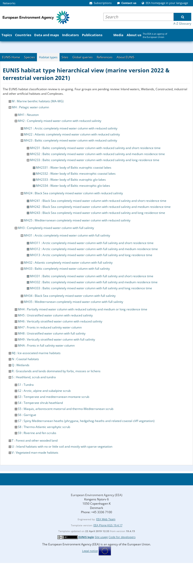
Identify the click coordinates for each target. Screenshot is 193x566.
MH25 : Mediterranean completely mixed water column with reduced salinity (77, 220)
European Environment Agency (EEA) (96, 495)
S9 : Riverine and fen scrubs (37, 433)
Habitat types (48, 57)
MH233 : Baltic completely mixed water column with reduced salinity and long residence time (94, 160)
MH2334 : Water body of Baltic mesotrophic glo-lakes (73, 185)
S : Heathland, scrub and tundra (34, 377)
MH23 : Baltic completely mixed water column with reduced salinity (70, 140)
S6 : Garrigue (27, 415)
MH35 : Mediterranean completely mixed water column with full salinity (73, 302)
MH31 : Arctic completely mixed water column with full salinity (67, 235)
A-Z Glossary (182, 23)
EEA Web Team (105, 519)
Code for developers (122, 537)
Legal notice (90, 551)
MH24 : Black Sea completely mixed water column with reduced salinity (73, 193)
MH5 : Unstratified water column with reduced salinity (55, 315)
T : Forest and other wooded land (35, 440)
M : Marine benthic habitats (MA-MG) (38, 101)
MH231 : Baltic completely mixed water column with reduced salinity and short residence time (95, 148)
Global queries (82, 57)
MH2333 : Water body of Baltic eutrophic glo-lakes (71, 179)
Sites (65, 57)
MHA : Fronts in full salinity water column (46, 345)
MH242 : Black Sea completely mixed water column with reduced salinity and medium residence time (100, 207)
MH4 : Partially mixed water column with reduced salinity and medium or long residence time (82, 309)
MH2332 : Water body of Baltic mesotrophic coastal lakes (76, 173)
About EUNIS (125, 57)
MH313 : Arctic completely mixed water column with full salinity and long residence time (91, 255)
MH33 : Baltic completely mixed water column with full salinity (67, 268)
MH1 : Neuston (28, 115)
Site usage (101, 537)
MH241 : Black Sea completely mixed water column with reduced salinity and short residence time (98, 201)
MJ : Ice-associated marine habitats (36, 353)
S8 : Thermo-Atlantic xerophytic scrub (44, 427)
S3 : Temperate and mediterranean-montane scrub (53, 397)
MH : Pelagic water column (30, 107)
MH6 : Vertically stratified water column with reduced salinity (60, 321)
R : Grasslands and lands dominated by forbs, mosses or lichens (56, 371)
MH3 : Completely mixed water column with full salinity (56, 228)
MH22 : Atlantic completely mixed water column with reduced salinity (72, 134)
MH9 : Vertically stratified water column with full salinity (56, 339)
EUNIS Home (11, 57)
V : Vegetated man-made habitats (35, 452)
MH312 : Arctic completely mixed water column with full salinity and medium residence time (94, 249)
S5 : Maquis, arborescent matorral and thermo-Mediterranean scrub (65, 409)
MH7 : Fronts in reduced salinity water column (50, 327)
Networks (9, 3)
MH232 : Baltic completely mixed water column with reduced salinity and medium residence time (97, 154)
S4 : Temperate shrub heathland (40, 403)
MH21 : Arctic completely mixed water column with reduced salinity (70, 128)
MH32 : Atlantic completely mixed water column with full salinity (68, 262)
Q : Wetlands (20, 365)
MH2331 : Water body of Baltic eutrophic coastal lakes (73, 167)
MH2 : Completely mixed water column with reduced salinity (59, 121)
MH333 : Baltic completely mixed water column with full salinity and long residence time (91, 288)
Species (29, 57)
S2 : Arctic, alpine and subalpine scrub (44, 391)
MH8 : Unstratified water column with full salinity (51, 333)
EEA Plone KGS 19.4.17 (107, 525)
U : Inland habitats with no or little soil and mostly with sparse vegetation (62, 446)
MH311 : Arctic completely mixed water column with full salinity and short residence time (92, 243)
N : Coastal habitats (25, 359)
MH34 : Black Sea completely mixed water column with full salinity (70, 296)
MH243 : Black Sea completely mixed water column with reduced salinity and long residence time (97, 213)
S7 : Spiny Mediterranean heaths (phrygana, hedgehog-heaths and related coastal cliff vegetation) (86, 421)
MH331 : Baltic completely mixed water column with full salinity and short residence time (91, 276)
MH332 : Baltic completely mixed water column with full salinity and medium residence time (94, 282)
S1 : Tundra (26, 385)
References (105, 57)
